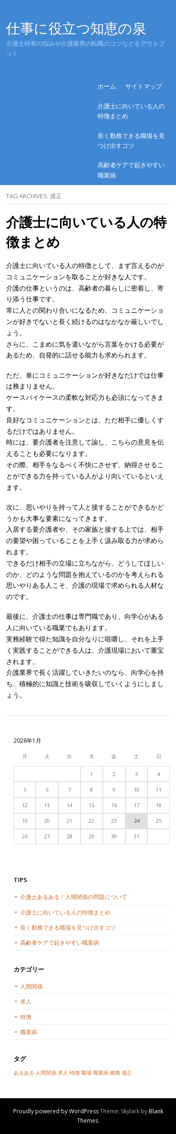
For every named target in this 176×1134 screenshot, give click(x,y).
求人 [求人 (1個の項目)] (63, 1072)
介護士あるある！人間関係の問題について (73, 897)
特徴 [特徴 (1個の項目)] (74, 1072)
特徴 (25, 1017)
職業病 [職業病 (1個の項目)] (100, 1072)
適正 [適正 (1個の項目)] (127, 1072)
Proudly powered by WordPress (56, 1111)
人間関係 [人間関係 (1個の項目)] (46, 1072)
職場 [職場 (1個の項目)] (86, 1072)
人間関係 (31, 986)
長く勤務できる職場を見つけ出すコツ (131, 140)
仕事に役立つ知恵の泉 (76, 28)
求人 (25, 1001)
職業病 (28, 1032)
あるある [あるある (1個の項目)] (24, 1072)
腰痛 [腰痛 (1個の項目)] (115, 1072)
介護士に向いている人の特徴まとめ (131, 111)
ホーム (107, 86)
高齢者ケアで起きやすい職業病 (131, 170)
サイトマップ (143, 86)
